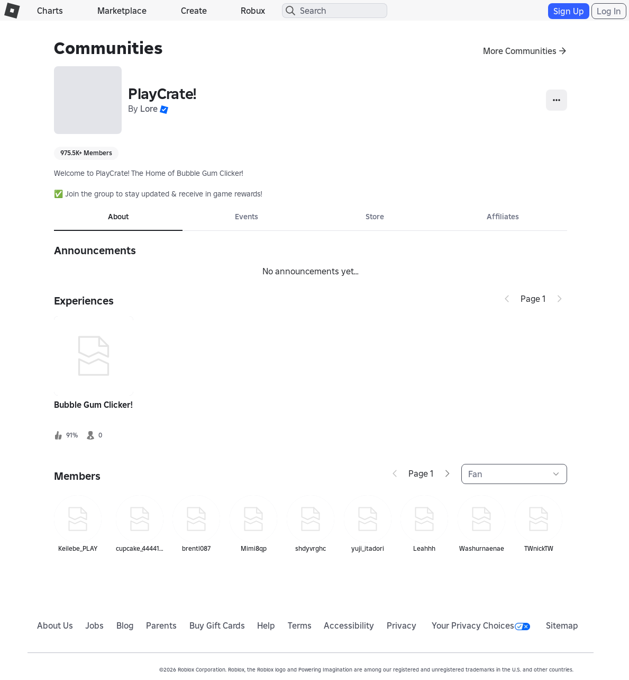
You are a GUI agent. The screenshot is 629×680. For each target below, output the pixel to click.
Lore (149, 108)
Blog (125, 625)
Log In (609, 11)
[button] (164, 108)
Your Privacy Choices (481, 625)
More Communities (520, 51)
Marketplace (122, 10)
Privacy (401, 625)
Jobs (94, 625)
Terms (300, 625)
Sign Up (568, 11)
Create (194, 10)
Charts (50, 10)
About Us (55, 625)
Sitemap (562, 625)
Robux (253, 10)
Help (266, 625)
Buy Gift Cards (217, 625)
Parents (161, 625)
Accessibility (349, 625)
